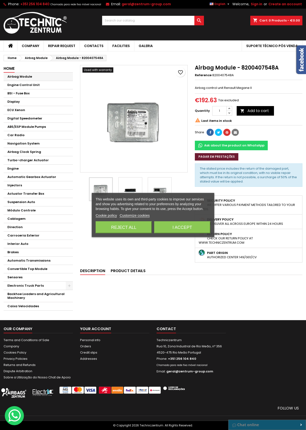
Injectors (14, 185)
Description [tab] (92, 271)
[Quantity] (219, 111)
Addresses (88, 358)
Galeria (146, 45)
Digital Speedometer (24, 118)
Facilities (121, 45)
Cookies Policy (15, 352)
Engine (13, 168)
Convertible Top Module (27, 269)
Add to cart (254, 110)
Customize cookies (135, 215)
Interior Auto (17, 244)
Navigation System (23, 143)
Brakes (13, 252)
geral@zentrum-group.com (146, 4)
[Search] (153, 20)
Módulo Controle (21, 210)
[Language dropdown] (220, 4)
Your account (95, 329)
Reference (203, 75)
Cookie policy (106, 215)
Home (9, 68)
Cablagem (16, 218)
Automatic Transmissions (28, 260)
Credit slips (88, 352)
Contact (166, 329)
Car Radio (16, 135)
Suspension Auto (21, 202)
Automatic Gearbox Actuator (31, 177)
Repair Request (61, 45)
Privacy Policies (15, 358)
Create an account (285, 4)
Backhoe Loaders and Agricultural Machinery (36, 296)
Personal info (90, 340)
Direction (15, 227)
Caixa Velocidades (23, 306)
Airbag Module (19, 76)
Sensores (14, 277)
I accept (182, 227)
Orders (85, 346)
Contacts (94, 45)
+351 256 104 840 (34, 4)
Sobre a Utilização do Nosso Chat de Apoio (37, 377)
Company (30, 45)
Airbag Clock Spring (24, 152)
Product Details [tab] (128, 271)
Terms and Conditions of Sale (26, 340)
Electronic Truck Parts (25, 285)
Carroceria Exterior (23, 235)
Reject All (124, 227)
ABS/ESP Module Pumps (26, 126)
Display (13, 101)
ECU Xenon (16, 110)
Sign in (256, 4)
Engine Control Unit (23, 85)
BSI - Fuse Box (18, 93)
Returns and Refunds (20, 365)
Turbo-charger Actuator (28, 160)
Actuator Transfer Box (25, 193)
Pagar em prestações (216, 157)
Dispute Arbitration (18, 371)
